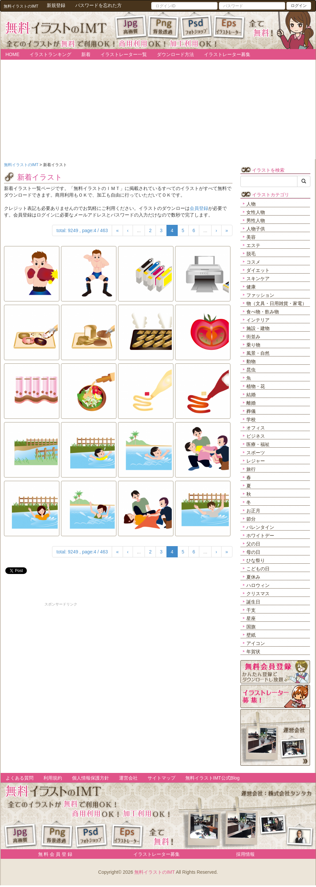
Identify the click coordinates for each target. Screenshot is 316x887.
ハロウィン (258, 585)
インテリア (258, 320)
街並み (253, 336)
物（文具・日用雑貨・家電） (276, 303)
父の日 (253, 543)
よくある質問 (19, 778)
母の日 (253, 552)
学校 (251, 419)
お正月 (253, 510)
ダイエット (258, 270)
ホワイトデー (260, 535)
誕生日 (253, 601)
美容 (251, 237)
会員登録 (199, 208)
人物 (251, 204)
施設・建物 (258, 328)
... (139, 230)
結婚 (251, 394)
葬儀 (251, 411)
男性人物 (255, 220)
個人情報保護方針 (90, 778)
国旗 (251, 626)
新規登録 (56, 5)
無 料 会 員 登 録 (53, 854)
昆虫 (251, 369)
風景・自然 (258, 353)
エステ (253, 245)
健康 (251, 286)
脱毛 (251, 253)
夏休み (253, 577)
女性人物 (255, 212)
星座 (251, 618)
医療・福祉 (258, 444)
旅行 (251, 469)
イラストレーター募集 (227, 54)
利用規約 (52, 778)
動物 (251, 361)
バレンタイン (260, 527)
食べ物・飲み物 (262, 311)
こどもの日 (258, 568)
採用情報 (245, 854)
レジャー (255, 461)
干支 (251, 610)
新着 (86, 54)
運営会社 (128, 778)
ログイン (299, 5)
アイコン (255, 643)
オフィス (255, 427)
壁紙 (251, 635)
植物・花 (255, 386)
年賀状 (253, 651)
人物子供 (255, 228)
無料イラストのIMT (154, 872)
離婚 (251, 403)
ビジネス (255, 436)
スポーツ (255, 452)
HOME (13, 54)
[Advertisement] (61, 653)
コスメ (253, 262)
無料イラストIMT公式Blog (212, 778)
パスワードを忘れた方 (98, 5)
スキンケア (258, 278)
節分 (251, 519)
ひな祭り (255, 560)
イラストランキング (50, 54)
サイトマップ (161, 778)
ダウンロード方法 (175, 54)
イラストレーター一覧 (123, 54)
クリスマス (258, 593)
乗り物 (253, 345)
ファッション (260, 295)
